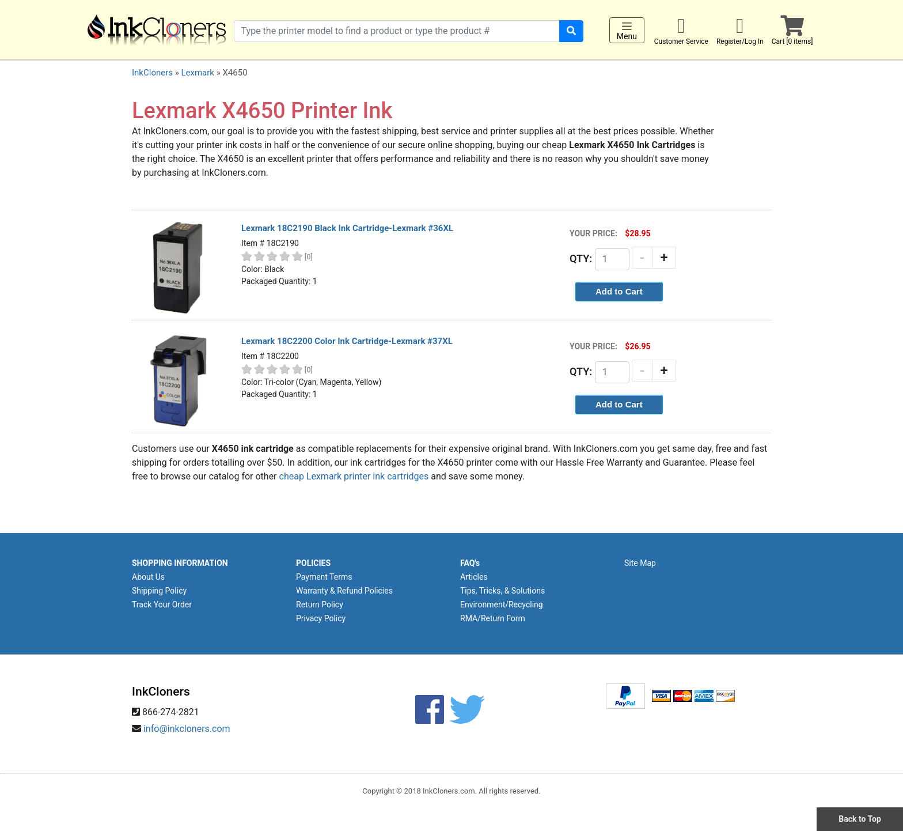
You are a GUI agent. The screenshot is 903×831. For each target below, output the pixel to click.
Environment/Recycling (501, 604)
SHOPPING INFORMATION (180, 563)
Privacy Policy (321, 618)
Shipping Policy (159, 590)
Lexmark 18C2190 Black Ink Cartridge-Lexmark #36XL (347, 228)
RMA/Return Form (492, 618)
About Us (148, 576)
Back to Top (859, 819)
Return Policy (319, 604)
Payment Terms (324, 576)
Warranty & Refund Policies (344, 590)
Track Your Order (162, 604)
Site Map (640, 563)
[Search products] (397, 31)
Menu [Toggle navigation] (627, 30)
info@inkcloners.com (186, 728)
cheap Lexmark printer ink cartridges (354, 476)
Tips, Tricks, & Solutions (502, 590)
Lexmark (197, 72)
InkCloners (152, 72)
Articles (474, 576)
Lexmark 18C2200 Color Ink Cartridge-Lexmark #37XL (347, 341)
